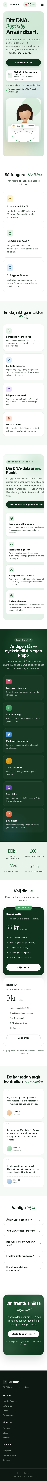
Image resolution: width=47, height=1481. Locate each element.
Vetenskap (7, 1406)
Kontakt (6, 1437)
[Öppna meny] (42, 4)
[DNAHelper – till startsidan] (11, 4)
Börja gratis (23, 1038)
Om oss (6, 1428)
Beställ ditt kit (23, 62)
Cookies (6, 1460)
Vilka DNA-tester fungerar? (23, 1231)
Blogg (5, 1433)
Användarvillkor (9, 1455)
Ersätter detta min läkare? (23, 1256)
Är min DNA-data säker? (23, 1220)
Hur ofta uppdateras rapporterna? (23, 1269)
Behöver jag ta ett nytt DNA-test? (23, 1243)
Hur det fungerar (10, 1401)
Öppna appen (9, 1415)
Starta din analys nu (23, 1334)
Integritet (7, 1451)
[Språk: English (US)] (29, 4)
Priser (5, 1410)
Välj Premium (23, 967)
